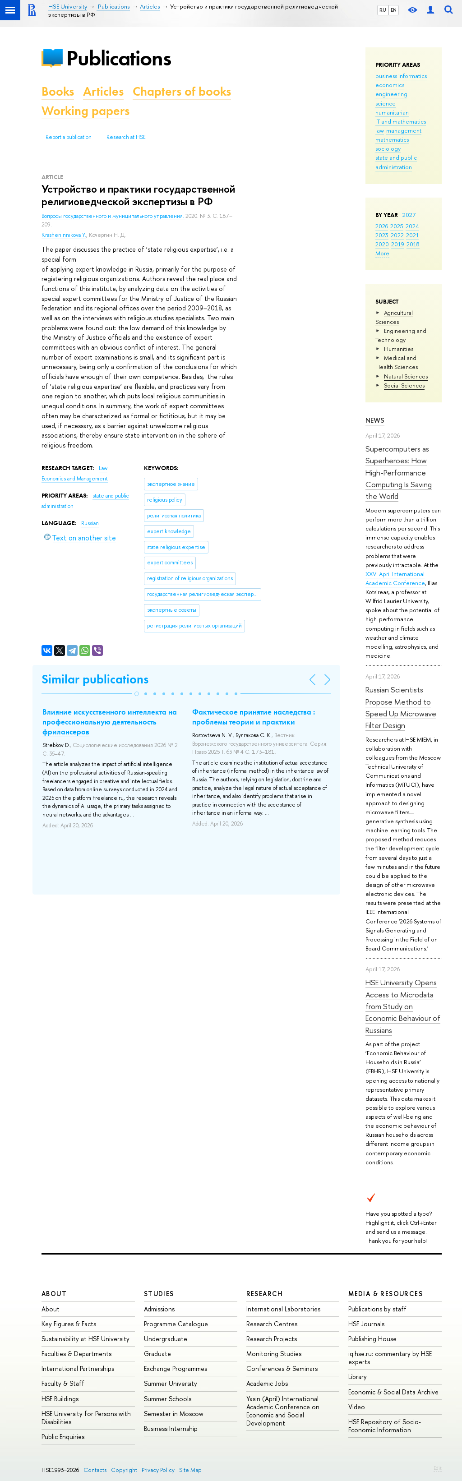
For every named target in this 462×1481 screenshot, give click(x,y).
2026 (381, 226)
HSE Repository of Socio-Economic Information (384, 1425)
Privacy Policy (158, 1470)
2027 (409, 215)
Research (264, 1293)
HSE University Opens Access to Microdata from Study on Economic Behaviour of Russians (402, 1006)
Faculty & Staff (63, 1383)
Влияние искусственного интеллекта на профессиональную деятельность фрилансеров (109, 722)
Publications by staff (377, 1309)
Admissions (159, 1309)
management (403, 130)
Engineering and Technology (400, 335)
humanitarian (392, 112)
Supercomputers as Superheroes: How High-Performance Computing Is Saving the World (398, 472)
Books (58, 91)
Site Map (190, 1470)
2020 (382, 244)
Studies (159, 1293)
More (382, 253)
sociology (388, 148)
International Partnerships (78, 1368)
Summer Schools (167, 1398)
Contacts (94, 1470)
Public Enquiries (63, 1436)
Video (356, 1407)
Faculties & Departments (76, 1353)
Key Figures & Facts (69, 1324)
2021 (412, 235)
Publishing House (372, 1338)
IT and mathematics (400, 121)
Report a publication (69, 137)
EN (394, 10)
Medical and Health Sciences (396, 362)
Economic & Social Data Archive (393, 1392)
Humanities (398, 349)
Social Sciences (404, 385)
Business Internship (171, 1428)
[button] (136, 693)
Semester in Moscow (173, 1413)
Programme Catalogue (176, 1324)
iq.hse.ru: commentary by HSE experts (390, 1357)
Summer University (170, 1383)
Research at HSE (126, 137)
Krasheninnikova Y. (64, 235)
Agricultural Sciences (394, 317)
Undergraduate (165, 1338)
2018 (413, 244)
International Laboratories (283, 1309)
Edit (438, 1468)
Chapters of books (182, 91)
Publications (118, 58)
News (374, 420)
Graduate (157, 1353)
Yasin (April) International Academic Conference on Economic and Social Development (282, 1411)
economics (389, 85)
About (54, 1293)
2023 (381, 235)
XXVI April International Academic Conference (395, 578)
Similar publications (95, 679)
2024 (412, 226)
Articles (103, 91)
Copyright (124, 1470)
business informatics (401, 76)
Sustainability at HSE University (85, 1338)
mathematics (392, 139)
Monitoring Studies (273, 1353)
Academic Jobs (267, 1383)
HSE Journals (366, 1324)
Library (357, 1376)
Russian (90, 523)
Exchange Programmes (175, 1368)
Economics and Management (75, 478)
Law (103, 468)
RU (382, 10)
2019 (397, 244)
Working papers (85, 111)
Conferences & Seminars (282, 1368)
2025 (396, 226)
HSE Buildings (60, 1398)
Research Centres (271, 1324)
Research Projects (271, 1338)
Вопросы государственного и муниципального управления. (113, 216)
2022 (397, 235)
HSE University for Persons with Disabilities (86, 1417)
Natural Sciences (406, 376)
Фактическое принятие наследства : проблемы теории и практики (253, 717)
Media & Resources (385, 1293)
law (379, 130)
